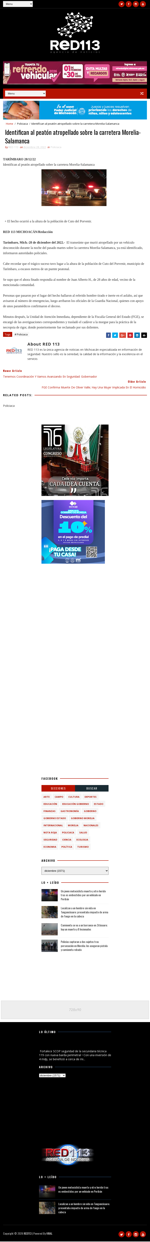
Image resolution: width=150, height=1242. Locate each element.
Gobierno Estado (54, 818)
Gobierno (90, 811)
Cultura (73, 797)
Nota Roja (50, 833)
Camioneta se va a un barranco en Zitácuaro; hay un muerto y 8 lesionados (84, 928)
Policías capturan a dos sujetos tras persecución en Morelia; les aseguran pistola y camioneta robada (84, 946)
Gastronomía (70, 811)
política (66, 847)
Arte (46, 797)
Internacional (53, 825)
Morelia (73, 825)
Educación (50, 804)
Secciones (58, 789)
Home (9, 123)
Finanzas (49, 811)
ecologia (82, 840)
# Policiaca (21, 335)
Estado (98, 804)
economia (49, 847)
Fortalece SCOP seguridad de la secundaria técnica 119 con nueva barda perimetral (74, 1045)
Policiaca (22, 123)
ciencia (66, 840)
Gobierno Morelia (83, 818)
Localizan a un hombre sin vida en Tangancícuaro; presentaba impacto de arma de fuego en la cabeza (84, 913)
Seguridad (50, 840)
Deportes (91, 797)
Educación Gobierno (75, 804)
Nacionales (91, 825)
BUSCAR (91, 789)
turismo (83, 847)
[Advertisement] (75, 593)
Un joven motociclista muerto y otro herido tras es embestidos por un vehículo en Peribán (83, 895)
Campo (59, 797)
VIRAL (49, 1234)
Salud (83, 833)
